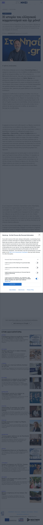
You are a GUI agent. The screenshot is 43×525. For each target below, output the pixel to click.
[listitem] (21, 259)
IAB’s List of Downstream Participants (18, 252)
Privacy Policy (30, 289)
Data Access (21, 289)
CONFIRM (12, 284)
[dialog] (21, 262)
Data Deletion (12, 289)
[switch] (37, 263)
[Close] (39, 235)
